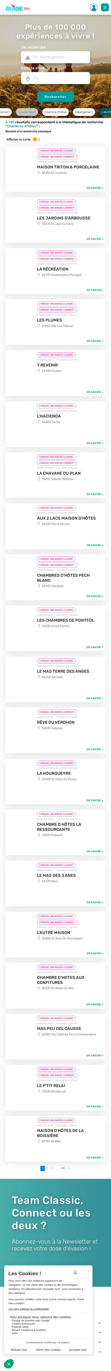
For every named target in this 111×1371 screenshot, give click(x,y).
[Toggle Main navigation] (105, 7)
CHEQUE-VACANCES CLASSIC (56, 150)
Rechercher (55, 97)
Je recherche (33, 47)
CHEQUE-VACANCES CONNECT (57, 156)
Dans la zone (32, 68)
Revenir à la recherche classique (28, 131)
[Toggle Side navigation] (94, 7)
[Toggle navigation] (99, 1323)
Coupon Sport (27, 112)
